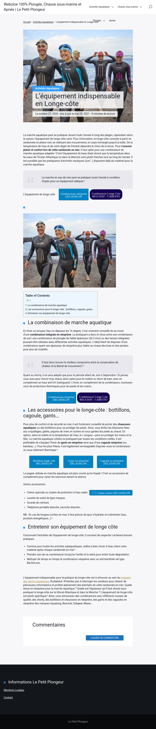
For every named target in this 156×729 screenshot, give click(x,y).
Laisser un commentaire (105, 638)
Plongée (97, 22)
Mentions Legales (14, 690)
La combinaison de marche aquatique (47, 305)
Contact (8, 697)
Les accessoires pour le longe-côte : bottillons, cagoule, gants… (61, 309)
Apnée (112, 22)
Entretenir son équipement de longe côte (49, 313)
